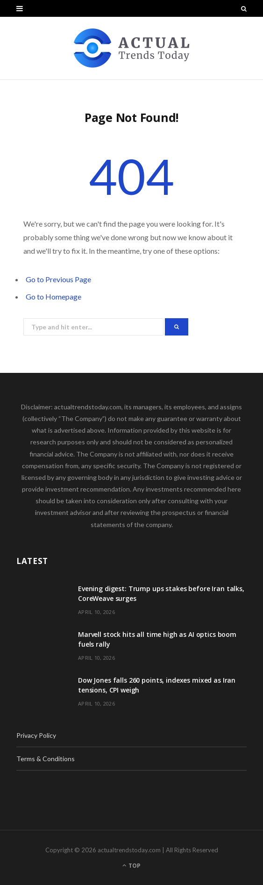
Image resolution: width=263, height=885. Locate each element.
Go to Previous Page (58, 279)
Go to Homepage (53, 296)
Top (131, 866)
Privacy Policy (36, 735)
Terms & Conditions (45, 759)
